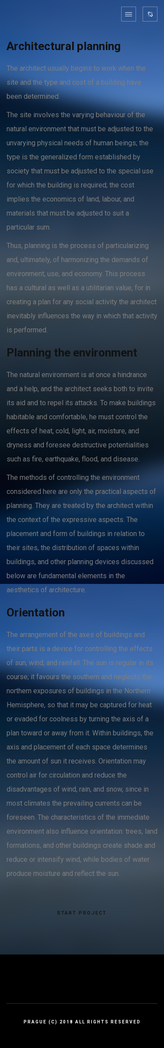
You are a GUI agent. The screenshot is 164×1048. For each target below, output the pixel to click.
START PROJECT (82, 913)
